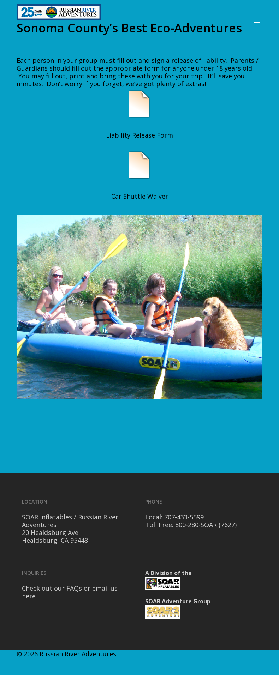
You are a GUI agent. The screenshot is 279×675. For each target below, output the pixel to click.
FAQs (74, 588)
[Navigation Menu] (258, 20)
